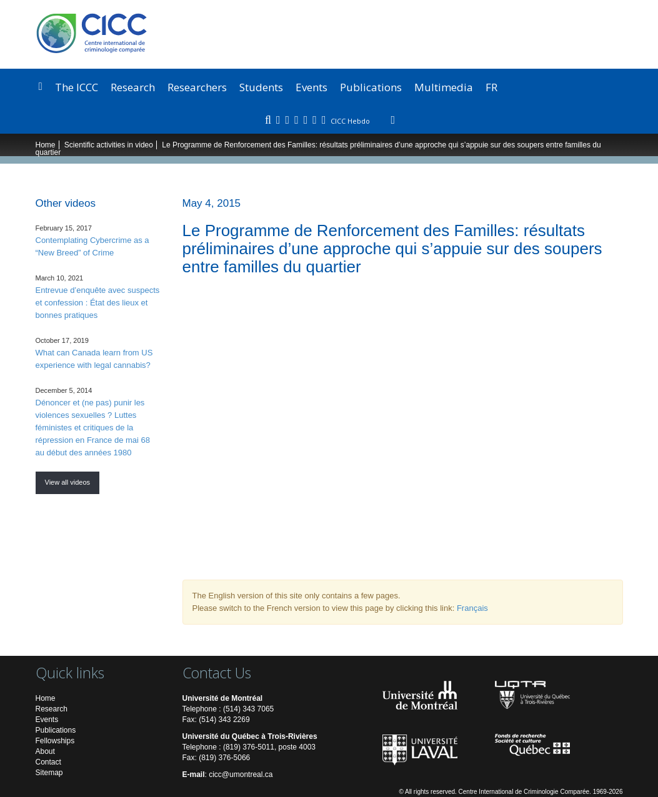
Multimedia (443, 87)
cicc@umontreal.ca (240, 774)
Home (46, 145)
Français (472, 608)
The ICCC (76, 87)
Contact (48, 762)
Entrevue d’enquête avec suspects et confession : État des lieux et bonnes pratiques (98, 302)
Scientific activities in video (108, 145)
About (45, 751)
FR (491, 87)
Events (311, 87)
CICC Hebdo (351, 121)
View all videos (68, 482)
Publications (371, 87)
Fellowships (55, 740)
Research (133, 87)
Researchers (197, 87)
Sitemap (49, 772)
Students (261, 87)
